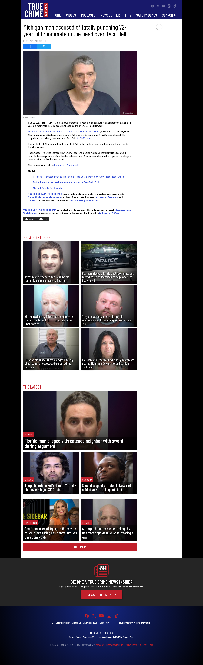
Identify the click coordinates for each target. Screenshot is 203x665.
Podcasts (88, 15)
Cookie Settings (106, 622)
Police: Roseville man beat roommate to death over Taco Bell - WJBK (66, 182)
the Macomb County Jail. (66, 165)
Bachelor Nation (75, 637)
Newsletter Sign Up (101, 594)
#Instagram (30, 219)
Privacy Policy (125, 644)
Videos (71, 15)
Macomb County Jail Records (47, 188)
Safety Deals (146, 15)
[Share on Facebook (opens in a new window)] (30, 46)
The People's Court (126, 637)
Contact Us (76, 622)
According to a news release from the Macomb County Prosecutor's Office (64, 131)
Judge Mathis (112, 637)
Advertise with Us (90, 622)
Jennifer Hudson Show (97, 637)
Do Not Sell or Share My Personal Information (133, 622)
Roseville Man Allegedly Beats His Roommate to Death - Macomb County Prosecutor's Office (78, 176)
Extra (85, 637)
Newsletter (110, 15)
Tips (128, 15)
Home (57, 15)
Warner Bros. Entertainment (107, 644)
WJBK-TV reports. (85, 138)
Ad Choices (148, 644)
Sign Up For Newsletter (61, 622)
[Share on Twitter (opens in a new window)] (44, 46)
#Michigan (43, 219)
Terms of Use (137, 644)
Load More (79, 546)
